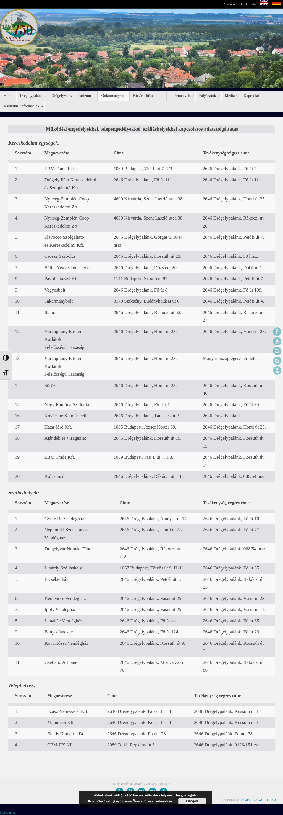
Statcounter (7, 812)
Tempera (248, 799)
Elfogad (192, 801)
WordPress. (267, 799)
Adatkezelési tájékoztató (239, 4)
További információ (158, 801)
